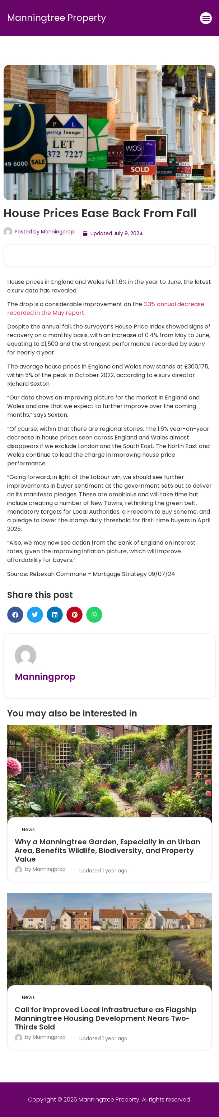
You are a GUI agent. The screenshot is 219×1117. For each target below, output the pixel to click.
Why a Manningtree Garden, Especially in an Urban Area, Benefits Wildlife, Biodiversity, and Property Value (107, 850)
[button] (206, 18)
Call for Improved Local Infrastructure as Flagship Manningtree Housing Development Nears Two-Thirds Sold (106, 1018)
